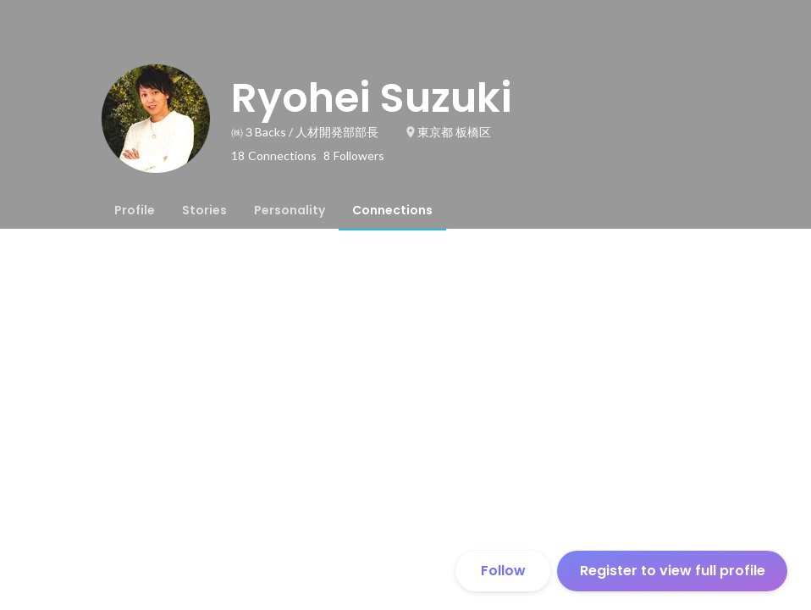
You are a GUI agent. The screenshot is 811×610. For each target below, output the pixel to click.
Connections (392, 210)
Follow (503, 570)
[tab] (134, 210)
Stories (204, 210)
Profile (134, 210)
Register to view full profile (672, 570)
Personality (289, 210)
